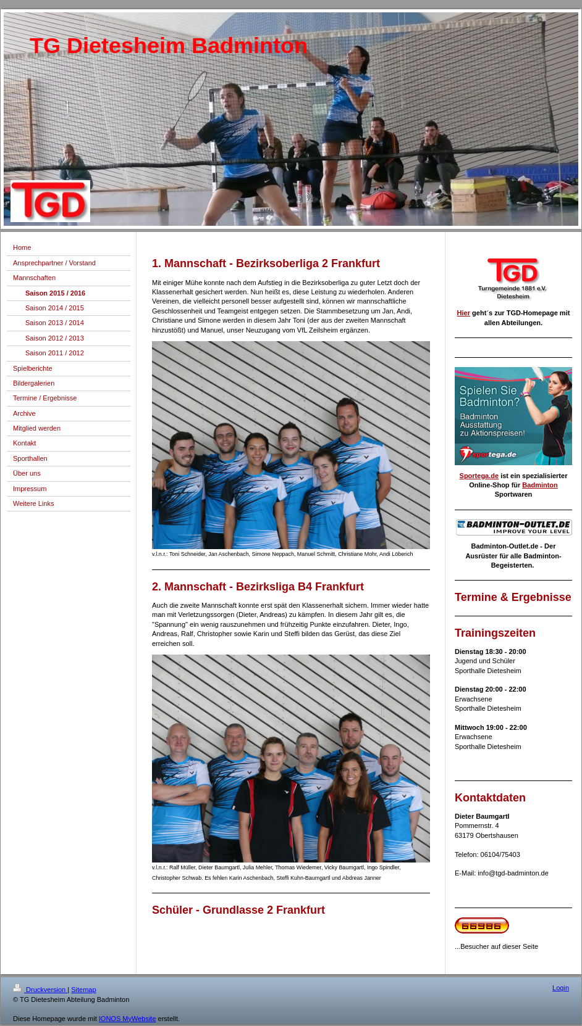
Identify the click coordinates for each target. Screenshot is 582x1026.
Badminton (539, 485)
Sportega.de (479, 475)
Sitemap (83, 989)
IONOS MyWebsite (127, 1018)
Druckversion (40, 989)
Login (560, 987)
